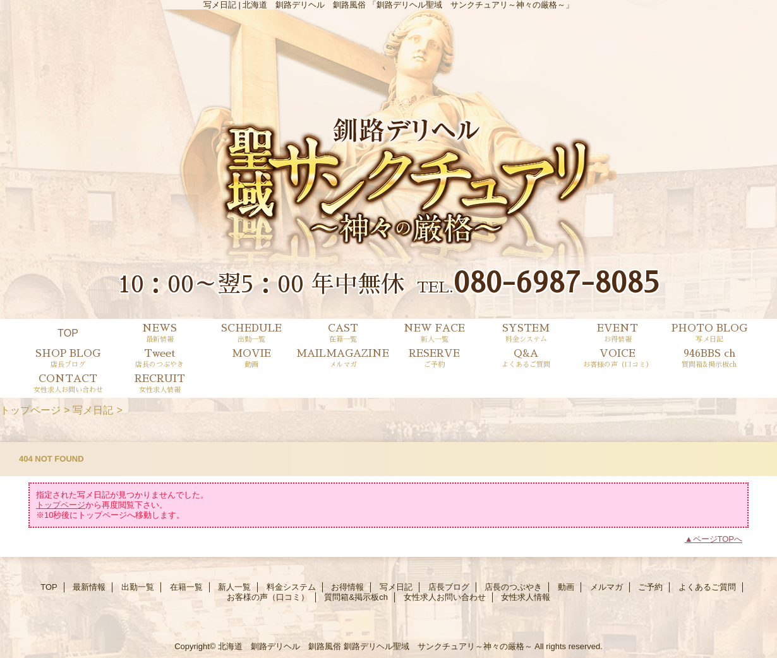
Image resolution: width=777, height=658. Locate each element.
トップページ (30, 410)
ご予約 (650, 587)
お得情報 (347, 587)
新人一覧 (234, 587)
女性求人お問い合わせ (445, 597)
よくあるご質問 (707, 587)
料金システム (291, 587)
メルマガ (606, 587)
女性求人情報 (525, 597)
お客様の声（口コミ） (268, 597)
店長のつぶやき (513, 587)
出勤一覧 (137, 587)
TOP (67, 332)
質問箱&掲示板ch (355, 597)
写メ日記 (93, 410)
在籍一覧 (186, 587)
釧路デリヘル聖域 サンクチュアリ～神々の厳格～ (438, 646)
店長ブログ (448, 587)
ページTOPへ (718, 539)
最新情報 (89, 587)
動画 (566, 587)
